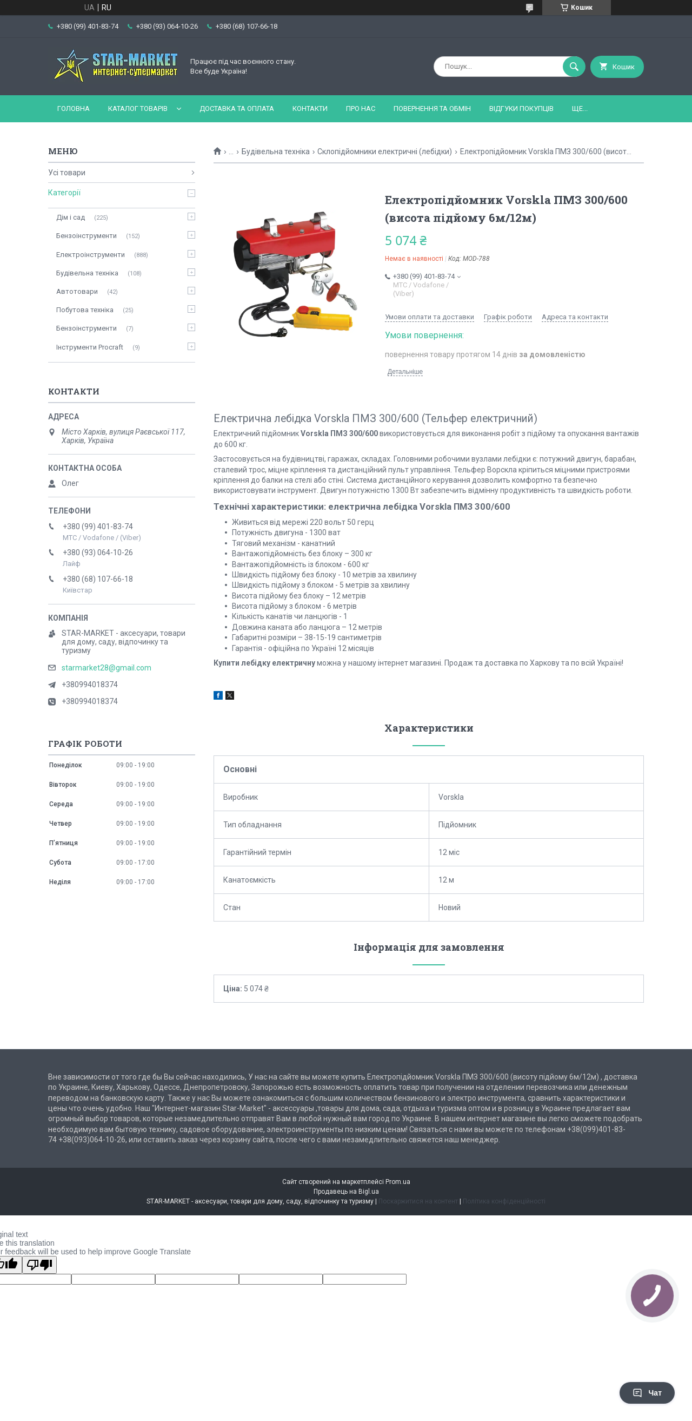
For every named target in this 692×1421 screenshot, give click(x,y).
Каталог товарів (138, 108)
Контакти (310, 108)
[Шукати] (574, 66)
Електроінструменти (90, 255)
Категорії (64, 192)
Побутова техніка (85, 310)
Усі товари (66, 172)
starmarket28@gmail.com (106, 667)
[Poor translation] (39, 1265)
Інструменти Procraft (89, 347)
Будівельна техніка (276, 151)
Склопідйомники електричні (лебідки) (384, 151)
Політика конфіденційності (504, 1201)
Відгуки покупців (521, 108)
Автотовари (77, 291)
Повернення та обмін (432, 108)
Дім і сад (70, 217)
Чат (647, 1393)
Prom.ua (397, 1182)
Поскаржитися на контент (418, 1201)
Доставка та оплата (236, 108)
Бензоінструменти (86, 236)
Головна (73, 108)
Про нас (360, 108)
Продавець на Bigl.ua (346, 1191)
